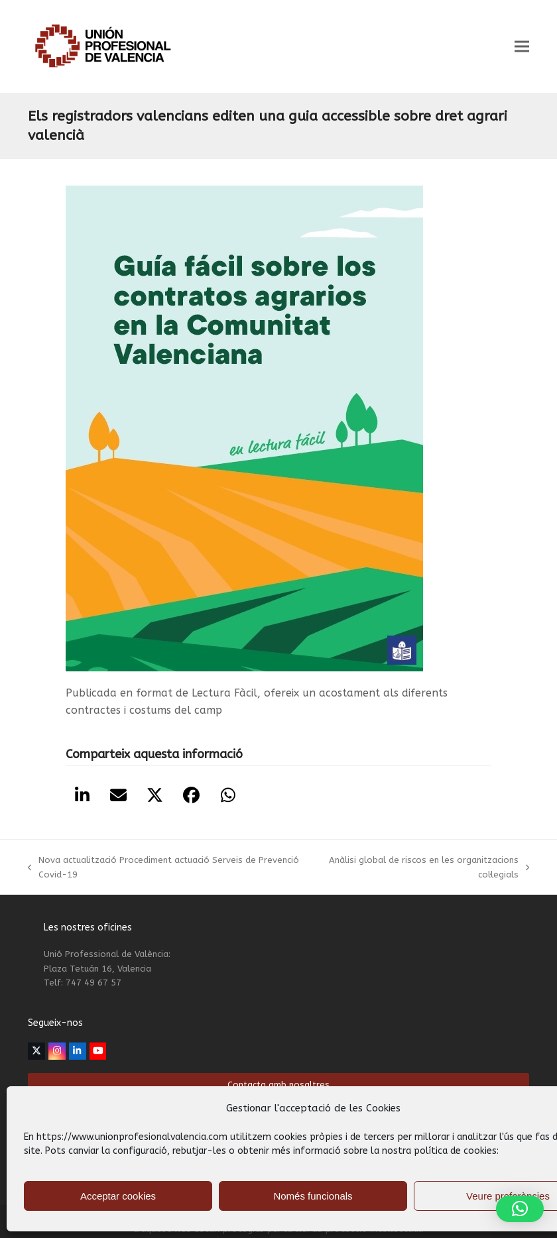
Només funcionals (312, 1196)
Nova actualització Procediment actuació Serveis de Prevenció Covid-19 (163, 868)
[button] (522, 46)
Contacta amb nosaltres (278, 1085)
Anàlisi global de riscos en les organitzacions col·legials (422, 868)
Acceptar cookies (118, 1196)
